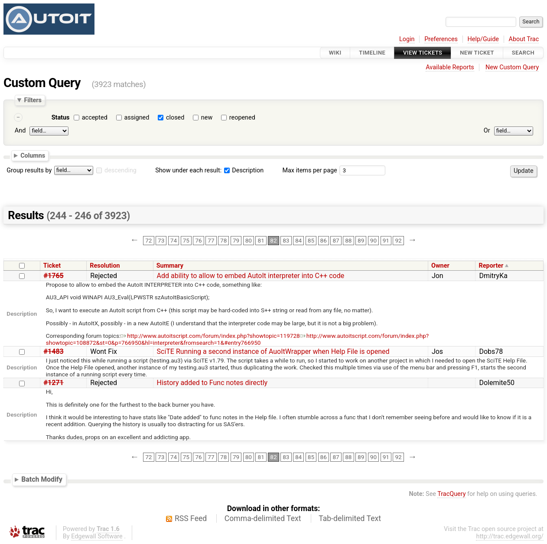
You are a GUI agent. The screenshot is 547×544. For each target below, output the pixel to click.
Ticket (52, 265)
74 (173, 240)
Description (244, 170)
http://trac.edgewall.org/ (510, 536)
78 (223, 240)
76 (198, 240)
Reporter (491, 265)
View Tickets (422, 52)
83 (286, 240)
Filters (32, 100)
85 (311, 240)
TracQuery (451, 494)
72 (148, 240)
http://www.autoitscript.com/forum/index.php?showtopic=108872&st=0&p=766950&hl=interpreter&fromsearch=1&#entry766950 (237, 339)
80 (248, 240)
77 (211, 240)
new (206, 117)
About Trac (524, 39)
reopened (242, 117)
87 (335, 240)
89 (361, 240)
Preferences (441, 39)
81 (261, 240)
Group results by (29, 170)
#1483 (54, 351)
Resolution (105, 265)
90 (373, 240)
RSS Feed (191, 518)
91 (386, 240)
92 (398, 240)
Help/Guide (483, 39)
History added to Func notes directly (212, 383)
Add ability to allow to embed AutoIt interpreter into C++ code (251, 276)
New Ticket (477, 52)
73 (161, 240)
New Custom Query (512, 67)
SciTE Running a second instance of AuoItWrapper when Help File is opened (273, 351)
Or (487, 130)
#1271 (54, 383)
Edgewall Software (97, 536)
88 (348, 240)
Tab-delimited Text (350, 518)
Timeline (372, 52)
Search (523, 52)
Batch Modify (41, 479)
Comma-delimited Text (263, 518)
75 (186, 240)
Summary (169, 265)
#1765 (54, 276)
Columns (32, 155)
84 (298, 240)
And (20, 130)
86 (323, 240)
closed (175, 117)
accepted (94, 117)
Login (407, 39)
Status (61, 117)
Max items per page (309, 170)
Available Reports (450, 67)
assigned (136, 117)
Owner (440, 265)
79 (236, 240)
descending (120, 170)
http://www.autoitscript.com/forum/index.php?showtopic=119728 (210, 335)
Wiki (335, 52)
